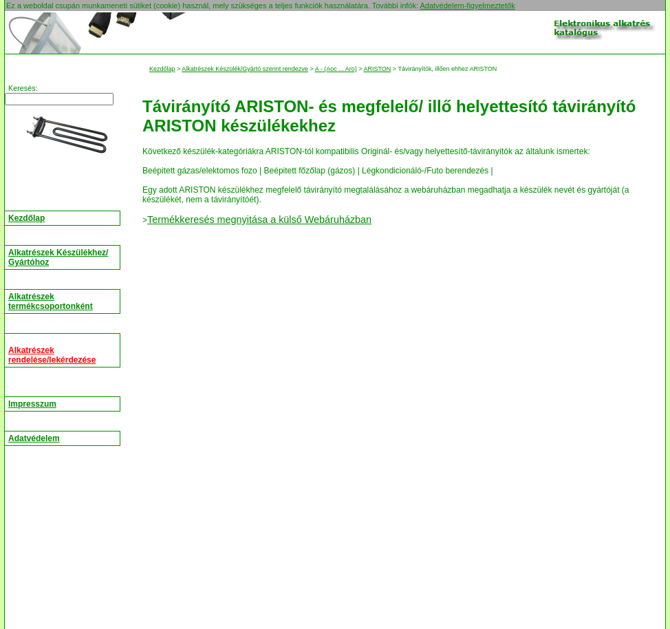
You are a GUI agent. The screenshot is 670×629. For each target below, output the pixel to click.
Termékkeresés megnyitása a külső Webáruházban (259, 219)
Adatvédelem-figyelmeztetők (467, 5)
